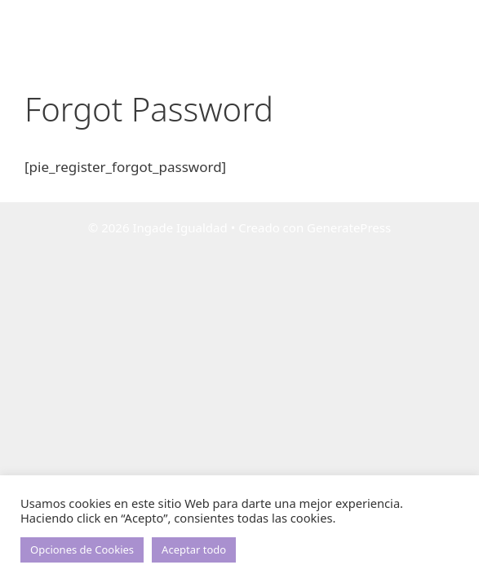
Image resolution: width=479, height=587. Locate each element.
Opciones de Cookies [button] (82, 549)
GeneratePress (349, 227)
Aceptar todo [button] (194, 549)
